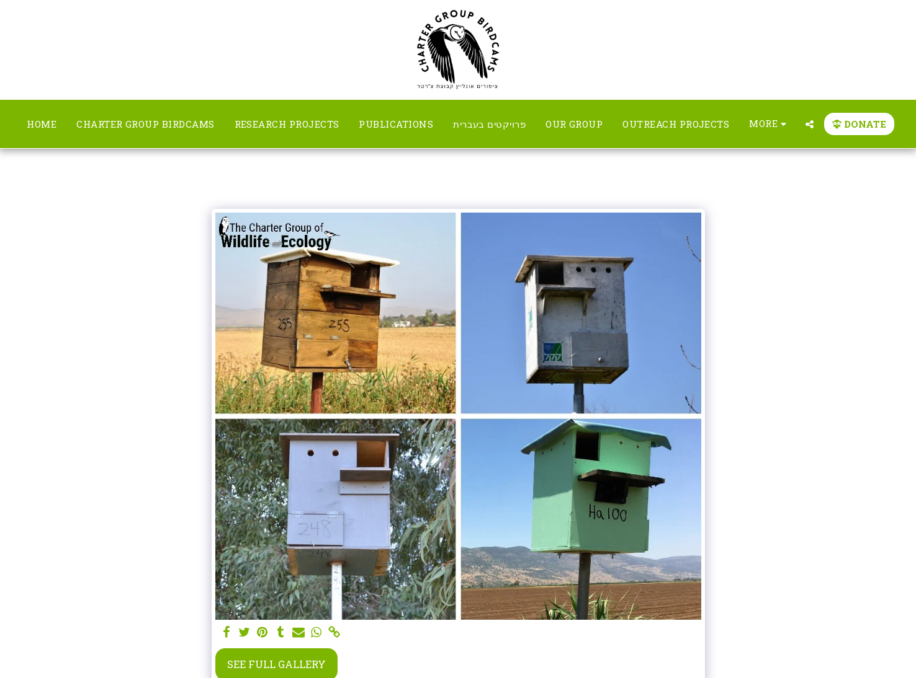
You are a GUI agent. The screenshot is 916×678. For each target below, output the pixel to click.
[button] (810, 124)
